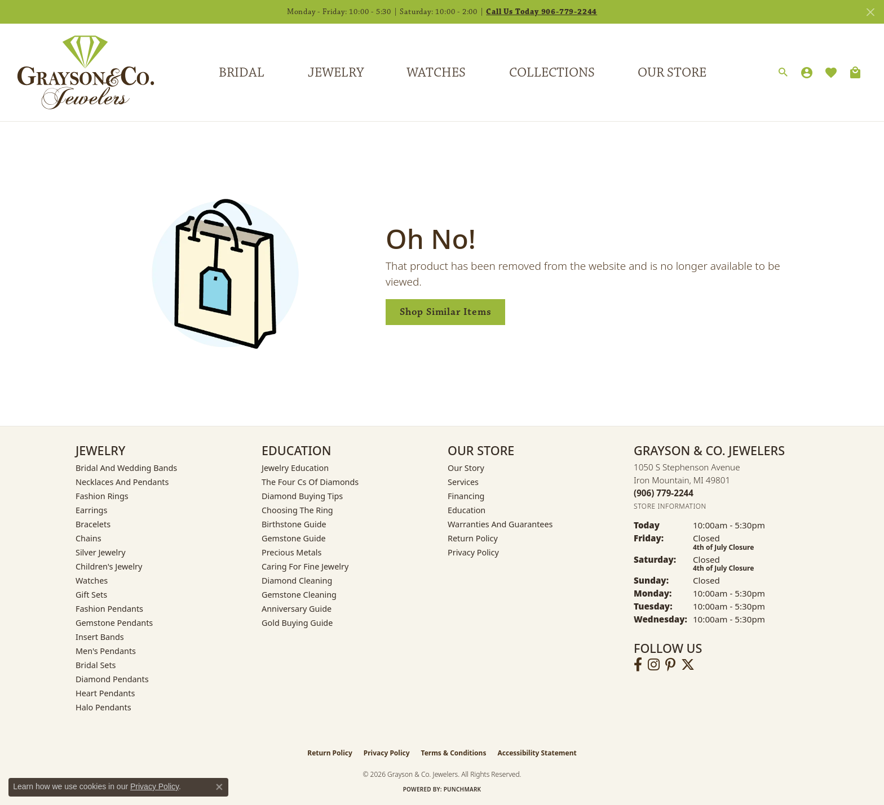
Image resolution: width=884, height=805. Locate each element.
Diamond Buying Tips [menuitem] (302, 496)
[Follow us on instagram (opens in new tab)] (654, 664)
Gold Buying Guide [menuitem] (297, 622)
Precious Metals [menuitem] (291, 552)
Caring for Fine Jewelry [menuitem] (305, 566)
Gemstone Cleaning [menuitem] (299, 594)
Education (466, 510)
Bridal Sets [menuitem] (96, 665)
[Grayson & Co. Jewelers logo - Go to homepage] (77, 72)
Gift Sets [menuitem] (91, 594)
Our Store (672, 72)
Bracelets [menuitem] (93, 524)
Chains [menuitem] (88, 538)
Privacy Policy (473, 552)
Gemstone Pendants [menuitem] (114, 622)
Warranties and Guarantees (500, 524)
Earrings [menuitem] (91, 510)
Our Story (466, 467)
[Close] (870, 12)
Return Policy (473, 538)
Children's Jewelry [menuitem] (109, 566)
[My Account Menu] (807, 73)
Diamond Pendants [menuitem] (112, 679)
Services (463, 482)
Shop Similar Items (445, 311)
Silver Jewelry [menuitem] (101, 552)
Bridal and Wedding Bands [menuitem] (126, 467)
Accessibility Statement (536, 753)
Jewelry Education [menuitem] (295, 467)
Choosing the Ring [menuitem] (297, 510)
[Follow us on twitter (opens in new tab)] (688, 664)
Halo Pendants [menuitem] (103, 707)
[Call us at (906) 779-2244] (663, 493)
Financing (466, 496)
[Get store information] (670, 506)
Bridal (241, 72)
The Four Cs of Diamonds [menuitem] (310, 482)
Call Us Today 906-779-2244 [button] (541, 12)
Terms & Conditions (454, 753)
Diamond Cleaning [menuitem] (297, 580)
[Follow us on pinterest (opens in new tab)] (670, 664)
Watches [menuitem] (92, 580)
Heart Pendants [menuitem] (105, 693)
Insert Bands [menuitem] (100, 636)
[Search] (783, 72)
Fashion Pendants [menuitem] (109, 608)
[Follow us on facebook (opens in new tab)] (638, 664)
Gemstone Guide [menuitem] (294, 538)
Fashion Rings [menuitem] (102, 496)
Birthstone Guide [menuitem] (294, 524)
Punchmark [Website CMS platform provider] (462, 789)
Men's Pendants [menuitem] (106, 651)
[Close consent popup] (219, 787)
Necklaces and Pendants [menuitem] (122, 482)
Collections (552, 72)
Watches (436, 72)
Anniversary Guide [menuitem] (297, 608)
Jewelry (336, 72)
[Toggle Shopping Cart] (855, 73)
